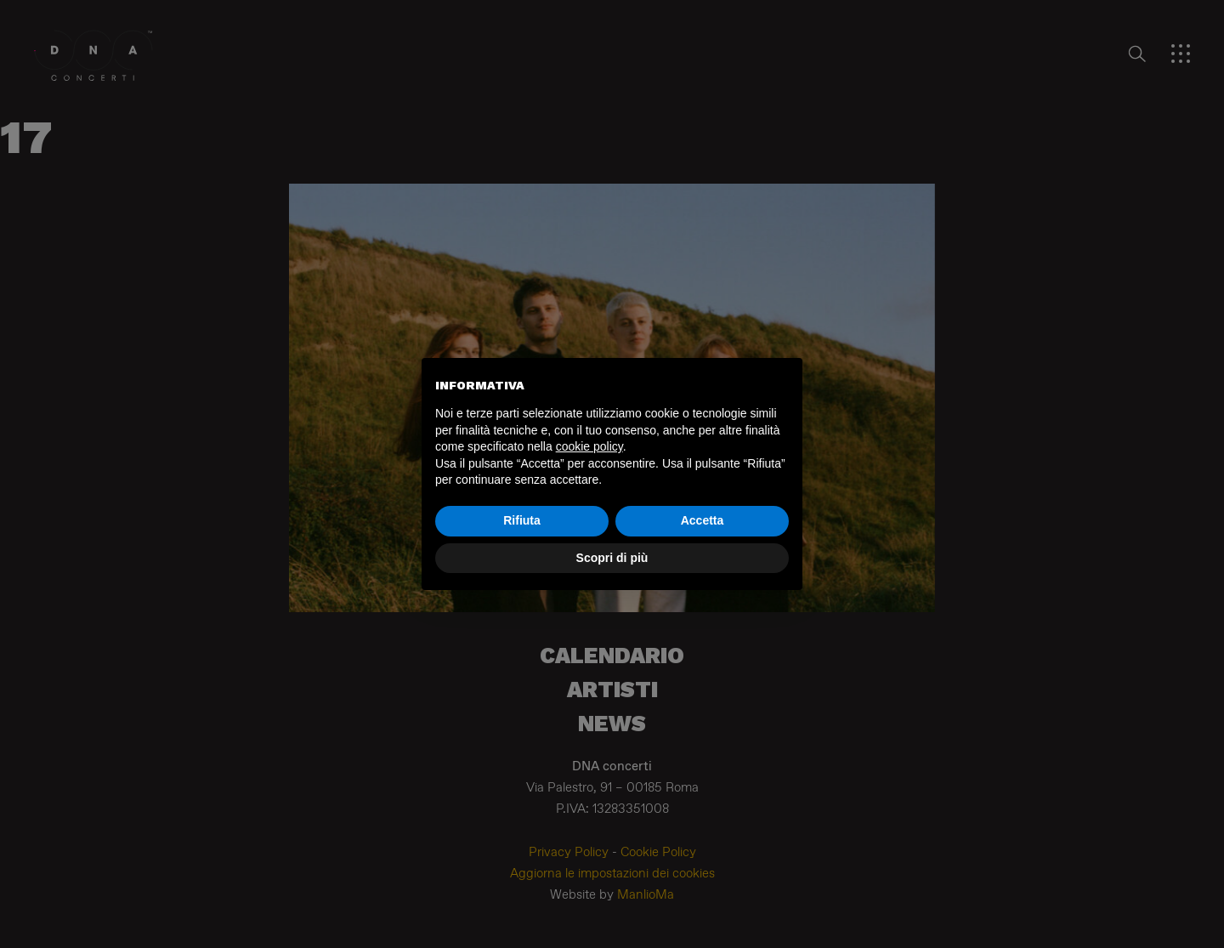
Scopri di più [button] (612, 558)
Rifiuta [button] (522, 520)
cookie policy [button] (589, 446)
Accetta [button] (702, 520)
